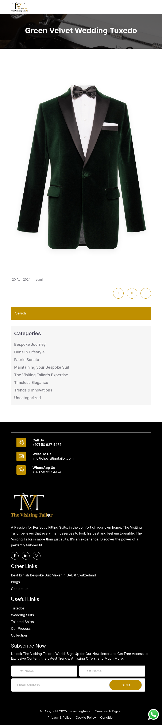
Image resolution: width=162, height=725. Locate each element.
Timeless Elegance (31, 382)
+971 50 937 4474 (46, 444)
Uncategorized (27, 398)
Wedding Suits (22, 615)
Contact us (19, 589)
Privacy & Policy (59, 717)
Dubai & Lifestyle (29, 352)
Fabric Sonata (26, 359)
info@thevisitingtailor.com (53, 458)
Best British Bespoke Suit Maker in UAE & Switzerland (53, 575)
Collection (19, 635)
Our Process (21, 628)
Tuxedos (17, 608)
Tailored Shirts (22, 622)
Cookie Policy (86, 717)
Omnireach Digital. (108, 711)
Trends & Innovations (33, 390)
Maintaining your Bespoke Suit (41, 367)
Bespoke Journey (30, 344)
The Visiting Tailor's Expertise (41, 375)
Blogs (15, 582)
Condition (107, 717)
